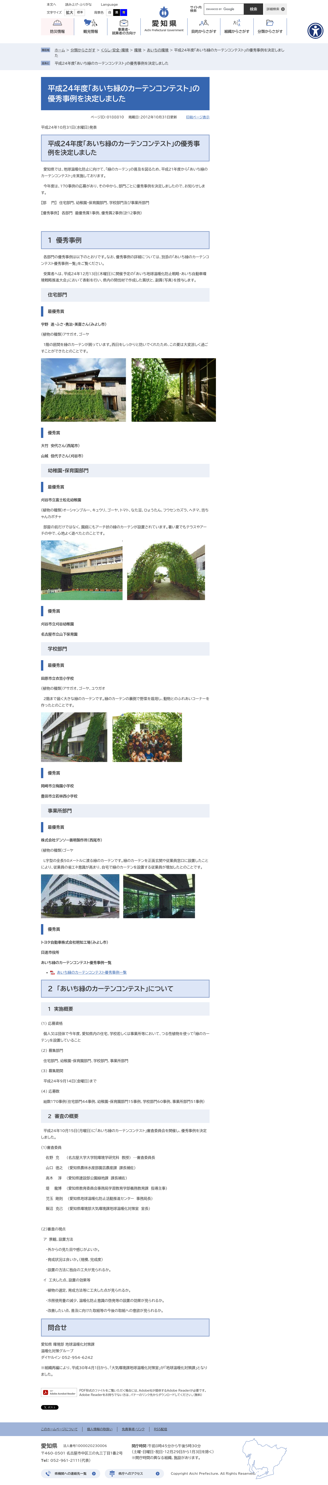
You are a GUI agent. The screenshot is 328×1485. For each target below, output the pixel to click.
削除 (172, 63)
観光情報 (90, 31)
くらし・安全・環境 (115, 50)
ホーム (60, 50)
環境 (137, 50)
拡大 (69, 12)
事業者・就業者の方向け (124, 31)
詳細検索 (272, 9)
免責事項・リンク (133, 1429)
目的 (204, 31)
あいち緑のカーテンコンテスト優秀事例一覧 (92, 972)
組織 (237, 31)
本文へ (51, 4)
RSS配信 (160, 1429)
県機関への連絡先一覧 (71, 1473)
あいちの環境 (158, 50)
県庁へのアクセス (130, 1473)
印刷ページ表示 (198, 117)
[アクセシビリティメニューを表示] (315, 31)
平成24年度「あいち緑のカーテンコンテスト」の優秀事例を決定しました (112, 63)
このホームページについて (59, 1429)
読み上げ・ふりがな (78, 4)
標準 (80, 12)
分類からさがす (82, 50)
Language (109, 4)
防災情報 (57, 31)
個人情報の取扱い (100, 1429)
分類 (270, 31)
